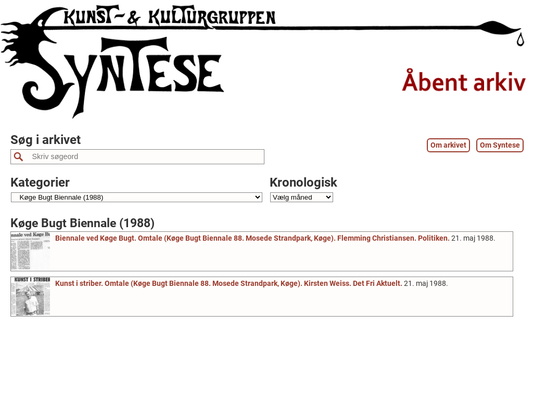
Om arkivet (448, 145)
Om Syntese (500, 145)
